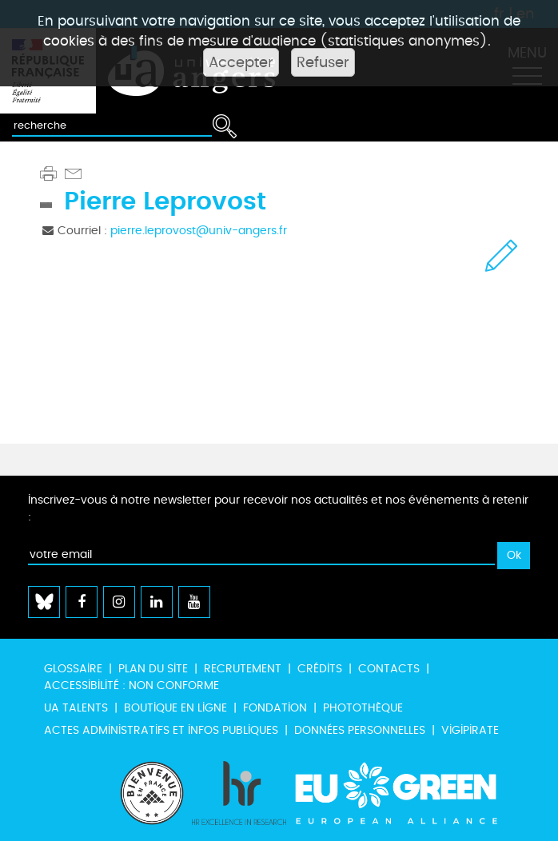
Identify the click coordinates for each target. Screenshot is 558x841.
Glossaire (73, 668)
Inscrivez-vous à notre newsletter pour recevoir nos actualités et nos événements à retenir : (278, 508)
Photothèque (363, 708)
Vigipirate (470, 730)
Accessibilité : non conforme (131, 685)
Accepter (241, 62)
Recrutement (242, 668)
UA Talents (76, 708)
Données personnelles (359, 730)
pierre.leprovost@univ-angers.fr (198, 230)
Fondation (275, 708)
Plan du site (153, 668)
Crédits (319, 668)
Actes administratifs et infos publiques (161, 730)
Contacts (389, 668)
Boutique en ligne (175, 708)
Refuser (323, 62)
